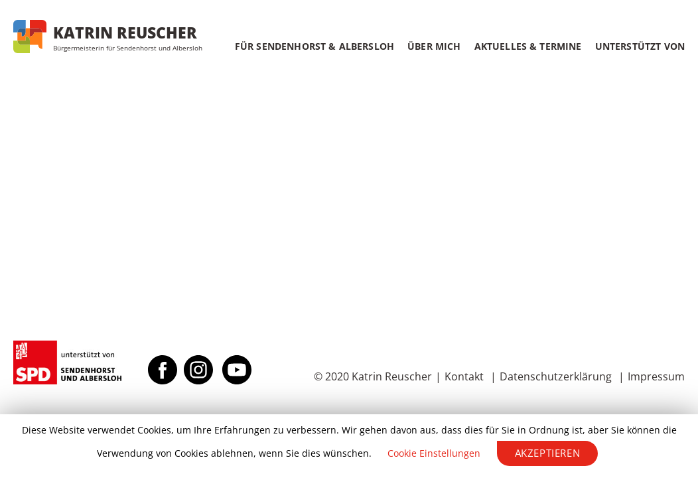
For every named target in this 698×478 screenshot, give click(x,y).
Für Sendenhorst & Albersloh (314, 46)
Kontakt (464, 376)
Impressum (656, 376)
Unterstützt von (640, 46)
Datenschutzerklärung (556, 376)
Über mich (433, 46)
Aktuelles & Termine (528, 46)
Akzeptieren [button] (548, 452)
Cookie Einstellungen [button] (433, 453)
